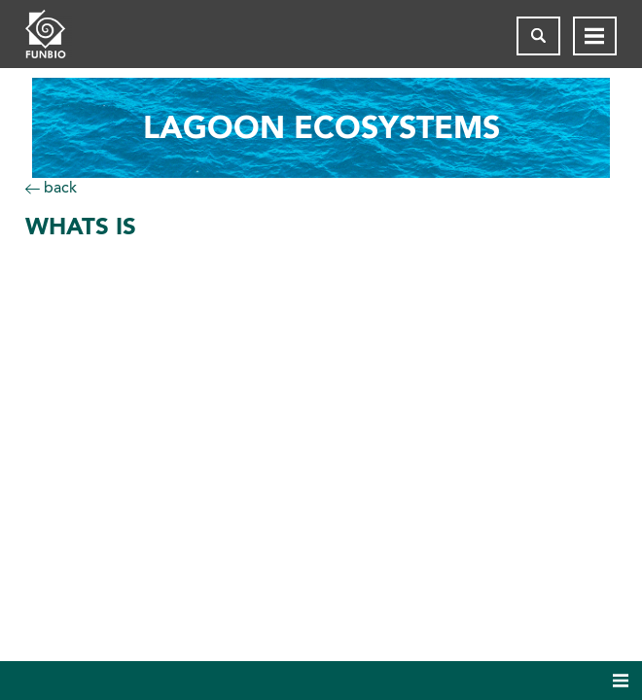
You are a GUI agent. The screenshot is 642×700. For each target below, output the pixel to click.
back (51, 187)
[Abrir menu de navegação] (595, 36)
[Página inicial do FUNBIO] (64, 36)
